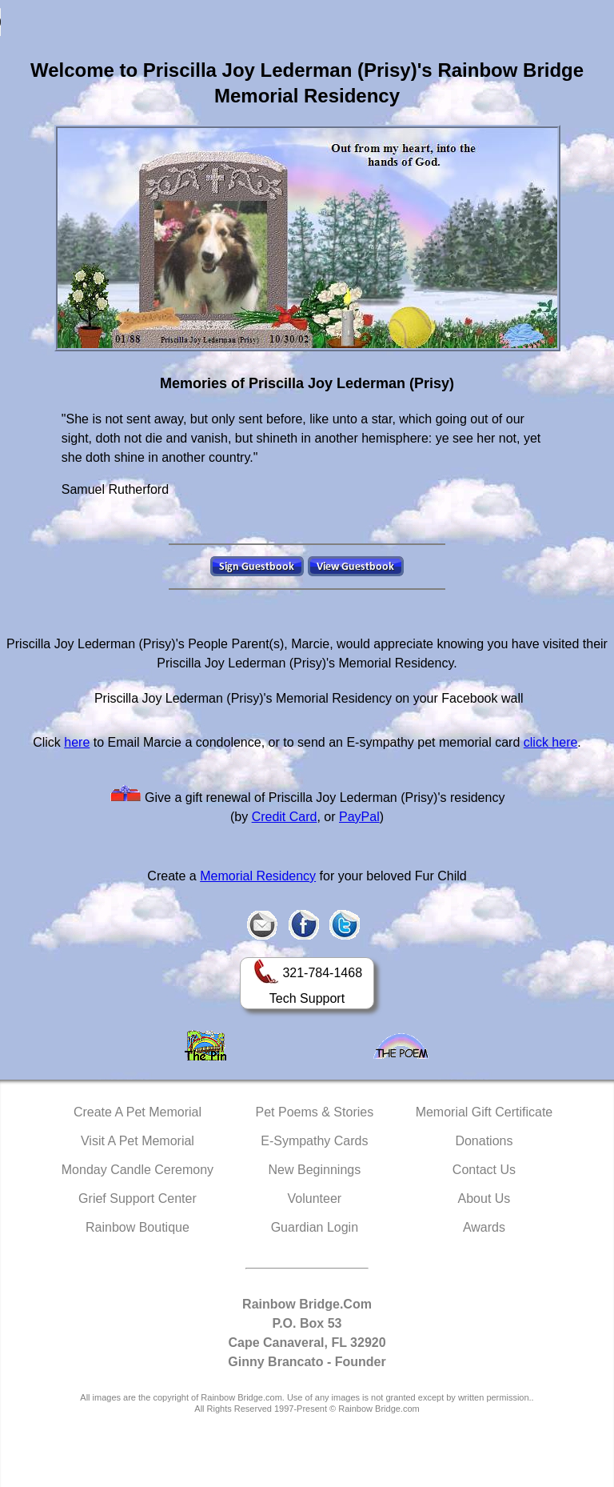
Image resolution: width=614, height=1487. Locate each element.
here (77, 742)
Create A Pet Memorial (137, 1112)
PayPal (359, 817)
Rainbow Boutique (137, 1227)
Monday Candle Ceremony (137, 1169)
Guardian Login (314, 1227)
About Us (484, 1198)
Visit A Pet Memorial (137, 1141)
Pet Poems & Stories (315, 1112)
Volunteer (315, 1198)
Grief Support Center (137, 1198)
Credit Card (284, 817)
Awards (484, 1227)
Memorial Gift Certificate (484, 1112)
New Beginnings (315, 1169)
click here (551, 742)
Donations (483, 1141)
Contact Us (484, 1169)
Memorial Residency (258, 876)
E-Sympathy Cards (314, 1141)
